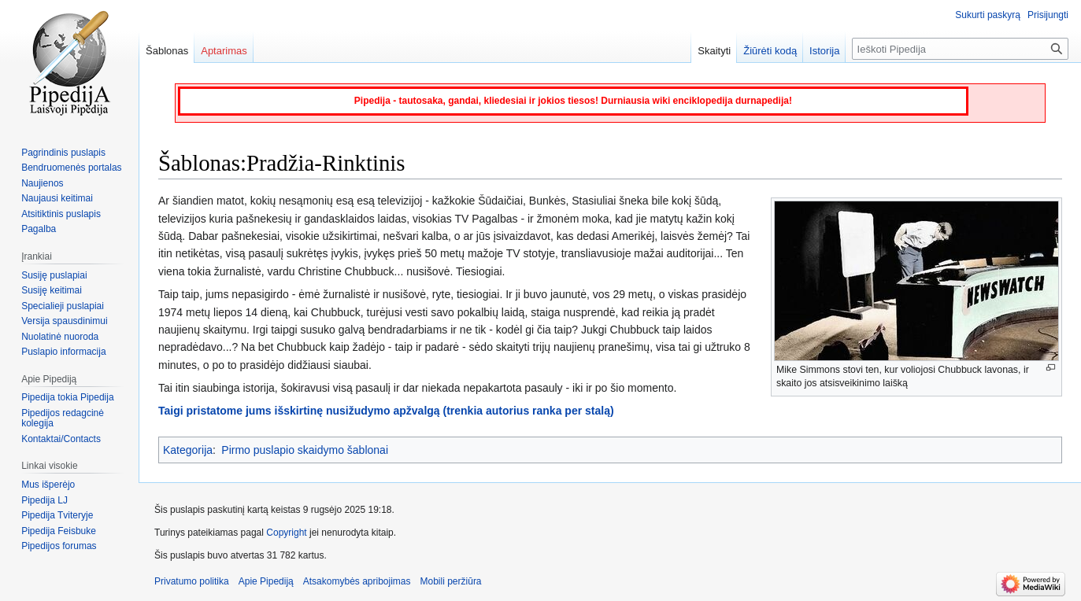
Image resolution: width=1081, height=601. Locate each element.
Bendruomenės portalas (71, 167)
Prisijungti (1047, 14)
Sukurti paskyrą (987, 14)
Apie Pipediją (266, 581)
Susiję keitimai (51, 290)
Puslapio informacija (63, 351)
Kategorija (188, 450)
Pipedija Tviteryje (57, 515)
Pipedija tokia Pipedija (67, 397)
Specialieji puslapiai (62, 306)
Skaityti (714, 51)
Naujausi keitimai (57, 198)
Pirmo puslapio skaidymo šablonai (304, 450)
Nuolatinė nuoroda (59, 336)
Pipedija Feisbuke (58, 530)
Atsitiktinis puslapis (61, 213)
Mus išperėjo (48, 484)
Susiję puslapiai (54, 275)
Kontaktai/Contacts (61, 438)
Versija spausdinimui (64, 320)
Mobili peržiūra (451, 581)
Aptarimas (224, 51)
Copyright (286, 532)
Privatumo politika (191, 581)
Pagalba (38, 228)
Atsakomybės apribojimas (357, 581)
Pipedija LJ (44, 500)
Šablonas (167, 51)
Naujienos (42, 183)
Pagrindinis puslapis (63, 152)
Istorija (824, 51)
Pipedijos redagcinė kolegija (62, 418)
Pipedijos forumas (58, 545)
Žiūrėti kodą (770, 51)
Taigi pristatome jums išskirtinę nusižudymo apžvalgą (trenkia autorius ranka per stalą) (386, 410)
